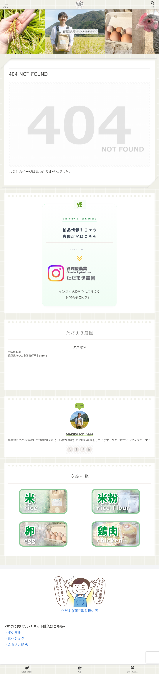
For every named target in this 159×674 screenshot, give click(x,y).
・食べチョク (14, 638)
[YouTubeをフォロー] (89, 449)
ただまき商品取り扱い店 (79, 611)
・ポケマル (12, 632)
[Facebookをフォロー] (76, 449)
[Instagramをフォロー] (82, 449)
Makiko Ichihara (79, 434)
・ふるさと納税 (16, 644)
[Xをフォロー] (70, 449)
